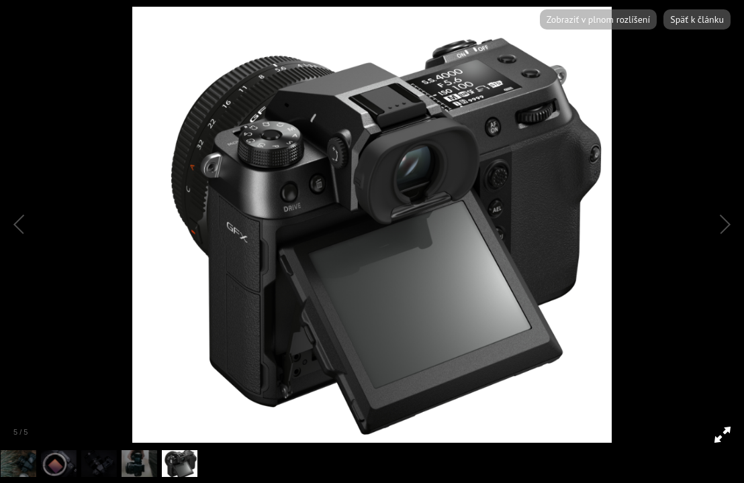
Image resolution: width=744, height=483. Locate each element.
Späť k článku (697, 19)
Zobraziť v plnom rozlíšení (598, 19)
